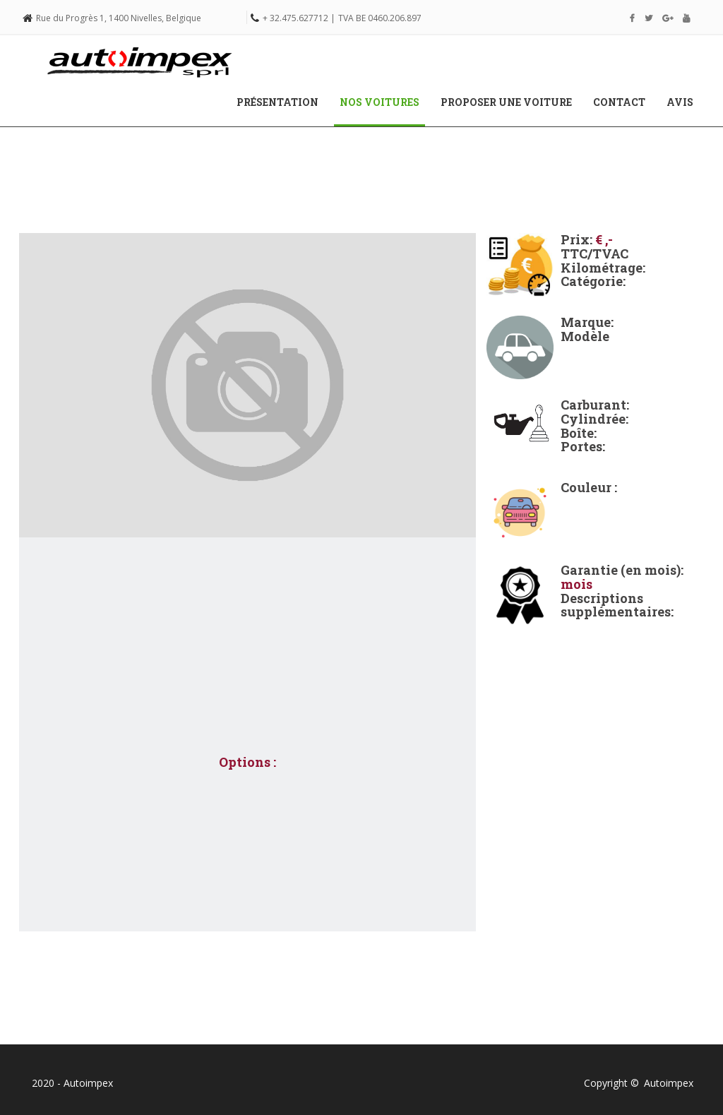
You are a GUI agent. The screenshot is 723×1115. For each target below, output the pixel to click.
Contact (619, 102)
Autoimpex (668, 1083)
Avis (680, 102)
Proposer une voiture (506, 102)
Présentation (277, 102)
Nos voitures (385, 102)
